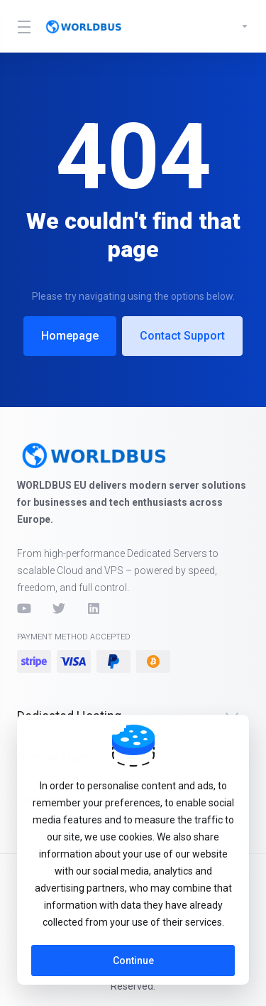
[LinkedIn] (94, 608)
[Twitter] (59, 608)
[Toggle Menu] (21, 26)
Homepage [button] (70, 335)
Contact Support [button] (182, 335)
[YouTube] (23, 608)
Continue (133, 960)
